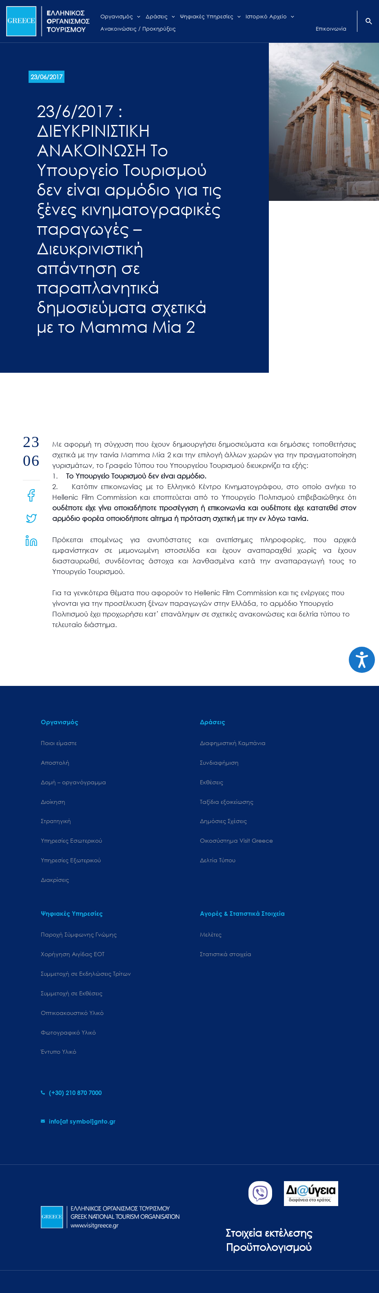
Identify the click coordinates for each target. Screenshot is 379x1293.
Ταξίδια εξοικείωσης (226, 802)
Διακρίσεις (55, 880)
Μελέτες (211, 934)
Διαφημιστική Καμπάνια (233, 743)
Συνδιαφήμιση (219, 762)
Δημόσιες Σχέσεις (223, 821)
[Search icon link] (369, 22)
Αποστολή (55, 762)
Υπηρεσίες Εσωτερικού (71, 840)
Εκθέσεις (211, 782)
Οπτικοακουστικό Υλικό (72, 1013)
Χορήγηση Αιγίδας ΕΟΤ (72, 954)
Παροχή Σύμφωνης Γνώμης (79, 934)
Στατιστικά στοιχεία (225, 954)
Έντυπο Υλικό (58, 1051)
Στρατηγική (56, 821)
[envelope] (78, 1121)
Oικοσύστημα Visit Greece (236, 840)
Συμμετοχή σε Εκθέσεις (71, 993)
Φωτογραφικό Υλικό (68, 1032)
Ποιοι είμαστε (59, 743)
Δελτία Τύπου (217, 860)
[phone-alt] (71, 1092)
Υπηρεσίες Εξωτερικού (71, 860)
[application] (136, 15)
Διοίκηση (53, 802)
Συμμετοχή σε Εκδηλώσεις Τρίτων (86, 973)
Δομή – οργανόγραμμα (73, 782)
